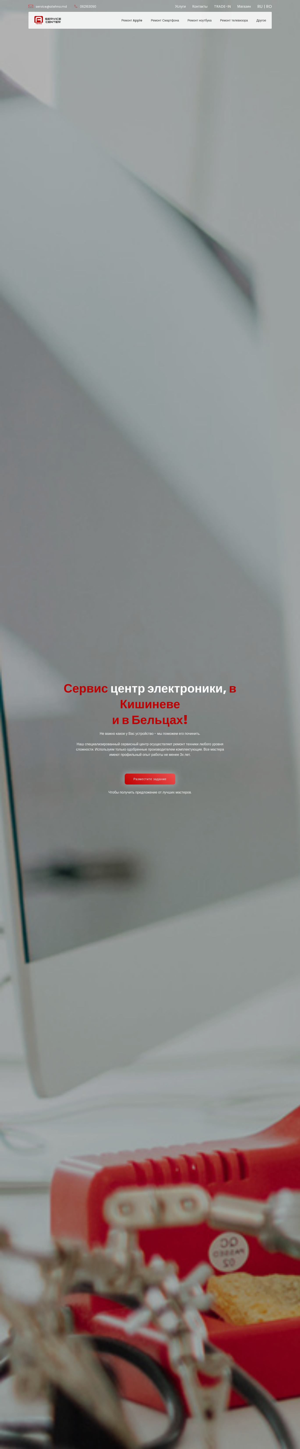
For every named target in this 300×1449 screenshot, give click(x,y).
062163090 (85, 6)
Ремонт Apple (131, 20)
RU (260, 6)
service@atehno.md (47, 6)
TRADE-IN (222, 6)
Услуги (180, 6)
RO (269, 6)
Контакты (200, 6)
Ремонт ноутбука (200, 20)
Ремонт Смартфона (165, 20)
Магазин (244, 6)
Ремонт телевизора (234, 20)
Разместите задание (150, 779)
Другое (261, 20)
